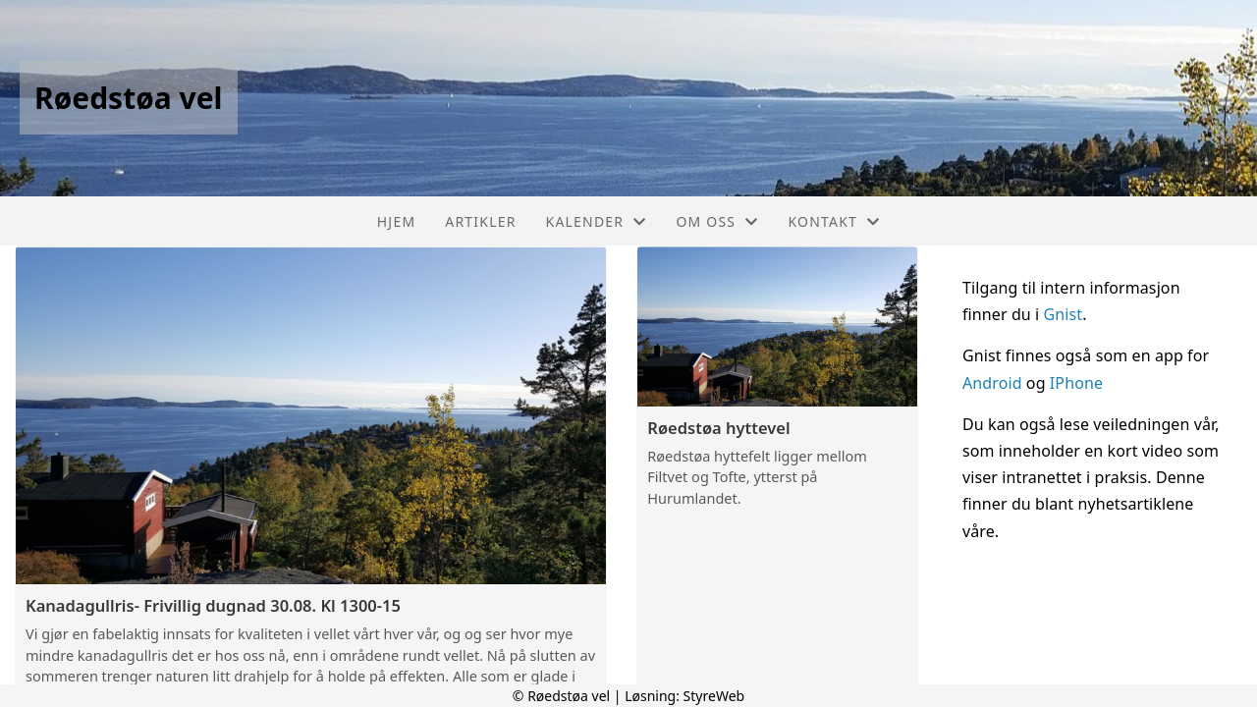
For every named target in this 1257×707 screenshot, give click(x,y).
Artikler (480, 221)
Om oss (717, 221)
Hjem (396, 221)
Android (994, 383)
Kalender (596, 221)
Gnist (1063, 314)
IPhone (1076, 383)
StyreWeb (714, 695)
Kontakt (834, 221)
